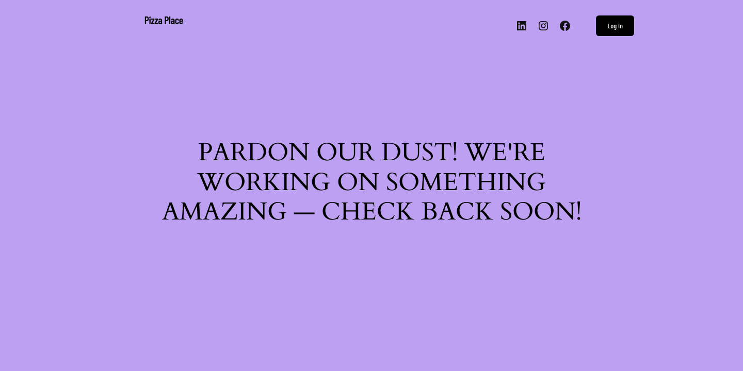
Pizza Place (163, 20)
